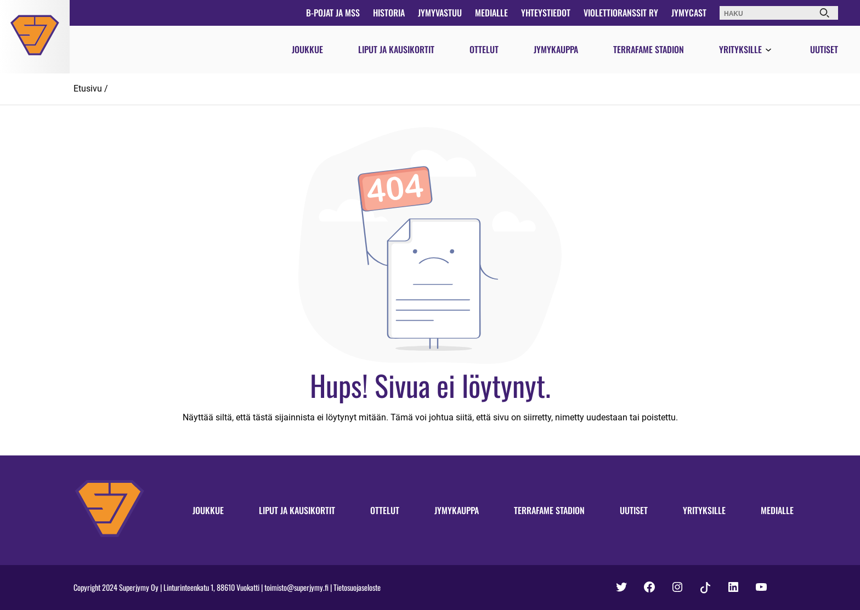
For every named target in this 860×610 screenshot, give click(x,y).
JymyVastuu (440, 12)
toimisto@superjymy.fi (296, 587)
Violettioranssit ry (621, 12)
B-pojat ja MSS (333, 12)
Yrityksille (740, 49)
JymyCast (688, 12)
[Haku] (824, 13)
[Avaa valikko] (768, 50)
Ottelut (484, 49)
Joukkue (307, 49)
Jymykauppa (556, 49)
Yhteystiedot (545, 12)
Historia (389, 12)
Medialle (491, 12)
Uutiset (824, 49)
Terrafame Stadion (648, 49)
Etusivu (87, 88)
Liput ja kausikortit (396, 49)
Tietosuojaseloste (357, 587)
